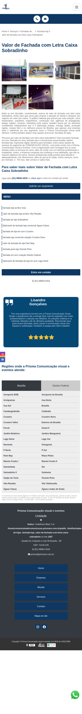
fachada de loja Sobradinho (15, 220)
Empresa (40, 577)
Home (41, 568)
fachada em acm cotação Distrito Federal (22, 255)
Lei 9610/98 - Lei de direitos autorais (38, 500)
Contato (41, 606)
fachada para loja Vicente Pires (17, 249)
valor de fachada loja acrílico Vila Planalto (22, 214)
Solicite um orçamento (41, 186)
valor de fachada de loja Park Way (18, 243)
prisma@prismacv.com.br (41, 554)
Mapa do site (41, 616)
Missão (41, 587)
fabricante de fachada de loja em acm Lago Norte (25, 261)
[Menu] (76, 7)
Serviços (41, 596)
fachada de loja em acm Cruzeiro (18, 231)
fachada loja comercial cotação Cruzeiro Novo (24, 237)
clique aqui (36, 178)
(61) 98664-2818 (20, 178)
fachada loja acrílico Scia (14, 208)
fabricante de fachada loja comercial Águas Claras (26, 225)
